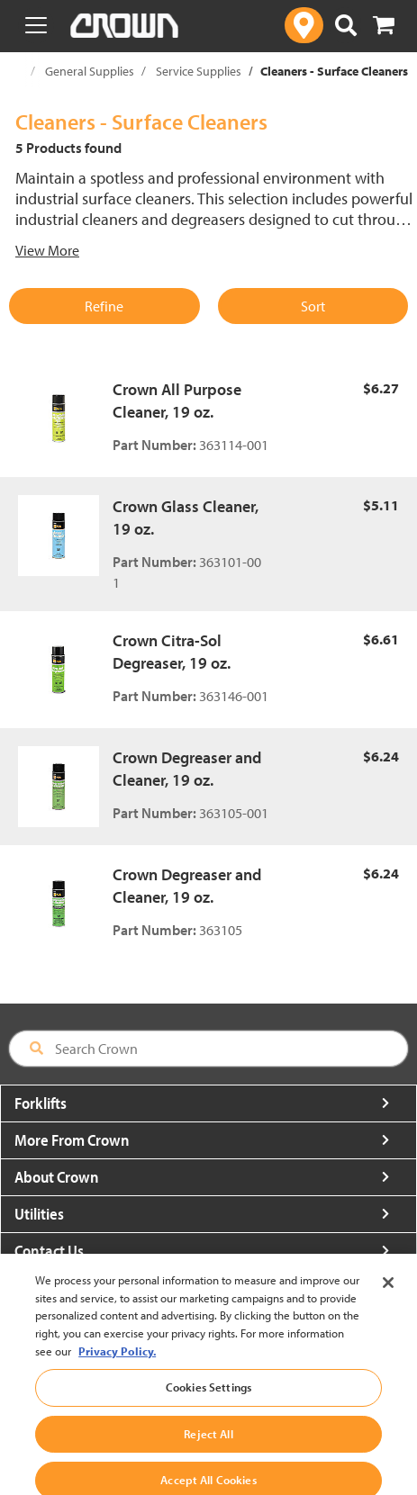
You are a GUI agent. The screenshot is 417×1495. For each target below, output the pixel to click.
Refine (104, 306)
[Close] (388, 1299)
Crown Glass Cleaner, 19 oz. (185, 518)
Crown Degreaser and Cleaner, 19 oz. (187, 769)
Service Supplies (198, 71)
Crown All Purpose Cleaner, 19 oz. (177, 401)
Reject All (208, 1450)
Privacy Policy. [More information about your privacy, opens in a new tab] (117, 1367)
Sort (313, 306)
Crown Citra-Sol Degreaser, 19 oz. (172, 652)
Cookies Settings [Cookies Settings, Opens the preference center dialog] (208, 1403)
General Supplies (89, 71)
